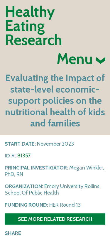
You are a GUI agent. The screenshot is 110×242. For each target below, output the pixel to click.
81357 (24, 155)
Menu (81, 59)
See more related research (55, 219)
